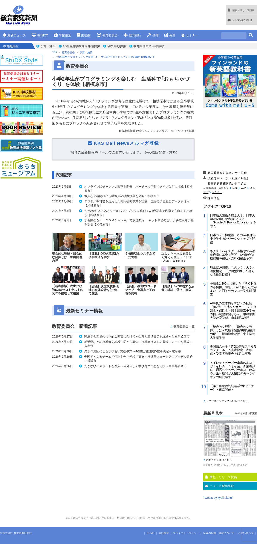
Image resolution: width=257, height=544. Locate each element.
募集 (169, 35)
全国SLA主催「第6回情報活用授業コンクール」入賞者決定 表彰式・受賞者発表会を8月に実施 (233, 350)
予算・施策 (47, 46)
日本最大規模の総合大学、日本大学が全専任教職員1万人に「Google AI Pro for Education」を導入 (233, 221)
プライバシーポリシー (186, 533)
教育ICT (40, 35)
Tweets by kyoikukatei (218, 497)
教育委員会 (107, 35)
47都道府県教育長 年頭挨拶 (81, 46)
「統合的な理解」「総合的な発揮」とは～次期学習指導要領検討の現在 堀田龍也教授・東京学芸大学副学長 (232, 332)
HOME (151, 533)
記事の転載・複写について (218, 533)
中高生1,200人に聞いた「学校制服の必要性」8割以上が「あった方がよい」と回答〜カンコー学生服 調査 (233, 289)
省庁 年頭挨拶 (116, 46)
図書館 (83, 35)
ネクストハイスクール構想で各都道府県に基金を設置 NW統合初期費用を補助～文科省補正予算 (232, 254)
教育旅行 (132, 35)
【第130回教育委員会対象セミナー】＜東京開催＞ (232, 387)
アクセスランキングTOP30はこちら (227, 400)
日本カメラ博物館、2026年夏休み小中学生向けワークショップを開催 (233, 238)
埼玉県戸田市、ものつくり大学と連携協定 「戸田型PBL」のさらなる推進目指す (232, 271)
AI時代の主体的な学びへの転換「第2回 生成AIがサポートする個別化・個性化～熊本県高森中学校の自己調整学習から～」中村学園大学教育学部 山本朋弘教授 (233, 310)
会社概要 (164, 533)
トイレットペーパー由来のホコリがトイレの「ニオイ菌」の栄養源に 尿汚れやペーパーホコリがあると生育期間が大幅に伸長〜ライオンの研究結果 (232, 370)
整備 (152, 35)
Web (243, 188)
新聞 (234, 188)
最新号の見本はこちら (219, 459)
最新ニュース (14, 35)
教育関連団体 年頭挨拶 (148, 46)
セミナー (189, 35)
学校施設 (62, 35)
